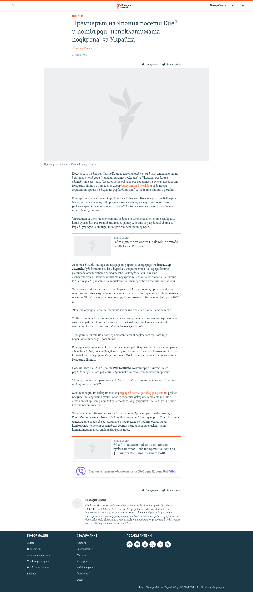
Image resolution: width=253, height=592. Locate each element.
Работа (31, 574)
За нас (30, 543)
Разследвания (85, 549)
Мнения (81, 555)
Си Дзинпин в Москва (135, 185)
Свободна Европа (82, 48)
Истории (82, 561)
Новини (77, 16)
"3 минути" (83, 574)
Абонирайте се (218, 5)
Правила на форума (38, 567)
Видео (80, 580)
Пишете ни (34, 549)
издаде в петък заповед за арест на (143, 393)
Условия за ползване (38, 561)
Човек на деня (85, 567)
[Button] (150, 64)
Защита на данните (39, 555)
